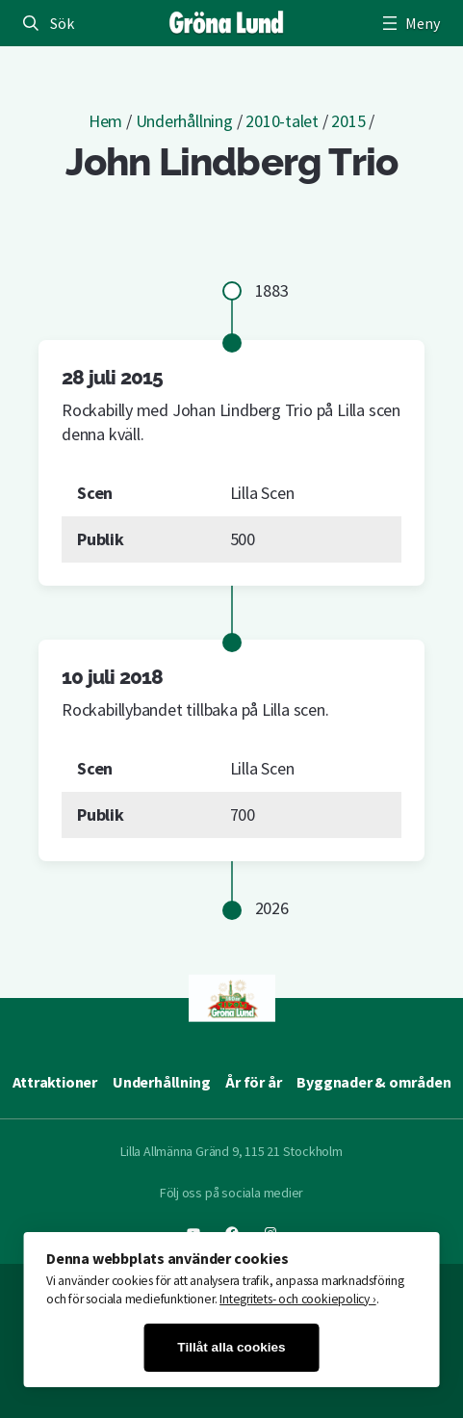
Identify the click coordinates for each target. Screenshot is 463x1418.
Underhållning (184, 121)
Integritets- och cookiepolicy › (297, 1299)
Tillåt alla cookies (231, 1347)
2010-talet (282, 121)
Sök (61, 23)
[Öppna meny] (409, 23)
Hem (105, 121)
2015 (348, 121)
